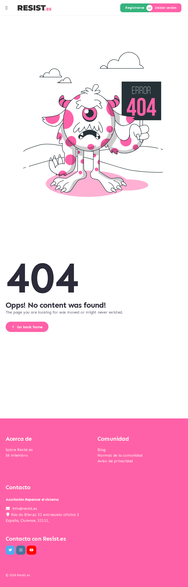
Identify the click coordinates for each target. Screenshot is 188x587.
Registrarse (134, 8)
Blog (101, 449)
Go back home (27, 327)
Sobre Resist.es (19, 449)
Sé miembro (17, 455)
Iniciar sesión (165, 8)
